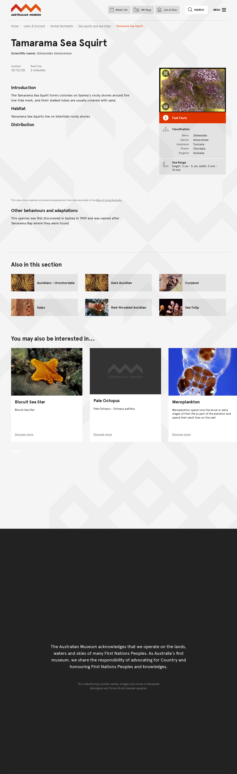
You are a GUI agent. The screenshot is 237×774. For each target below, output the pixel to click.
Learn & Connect (34, 26)
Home (15, 26)
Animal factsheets (61, 26)
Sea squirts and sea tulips (94, 26)
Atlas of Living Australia (109, 200)
